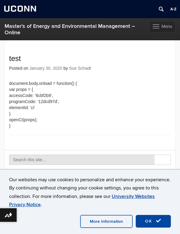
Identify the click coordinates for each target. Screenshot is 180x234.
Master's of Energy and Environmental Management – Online (70, 29)
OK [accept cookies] (153, 221)
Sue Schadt (80, 68)
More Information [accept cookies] (106, 221)
